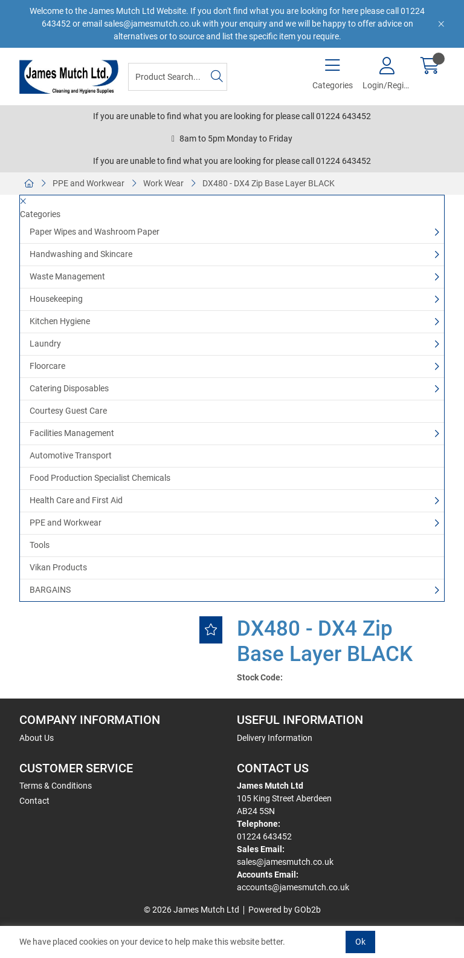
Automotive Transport (71, 455)
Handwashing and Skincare (81, 254)
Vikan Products (58, 567)
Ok (360, 942)
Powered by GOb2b (284, 909)
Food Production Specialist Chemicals (100, 478)
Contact (34, 801)
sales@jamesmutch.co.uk (285, 862)
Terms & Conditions (55, 785)
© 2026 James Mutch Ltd (191, 909)
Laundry (45, 343)
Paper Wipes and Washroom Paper (95, 231)
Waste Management (67, 276)
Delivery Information (274, 738)
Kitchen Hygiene (60, 321)
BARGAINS (50, 590)
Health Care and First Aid (76, 500)
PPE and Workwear (88, 183)
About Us (36, 738)
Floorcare (47, 366)
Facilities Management (72, 433)
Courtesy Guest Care (68, 410)
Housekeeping (56, 299)
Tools (40, 545)
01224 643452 (264, 836)
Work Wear (163, 183)
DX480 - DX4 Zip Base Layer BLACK (268, 183)
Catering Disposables (69, 388)
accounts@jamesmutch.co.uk (293, 887)
